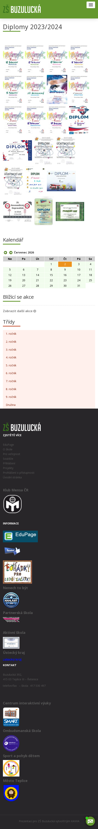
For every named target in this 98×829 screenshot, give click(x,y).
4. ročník (11, 357)
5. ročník (11, 365)
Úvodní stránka (12, 477)
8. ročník (11, 389)
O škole (7, 449)
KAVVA (75, 821)
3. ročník (11, 349)
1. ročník (11, 333)
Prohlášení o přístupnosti (18, 472)
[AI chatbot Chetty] (90, 821)
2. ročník (11, 341)
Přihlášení (9, 463)
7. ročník (11, 381)
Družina (11, 405)
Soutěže (8, 458)
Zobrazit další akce (19, 311)
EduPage (8, 444)
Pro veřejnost (11, 454)
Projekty (8, 468)
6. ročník (11, 373)
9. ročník (11, 397)
